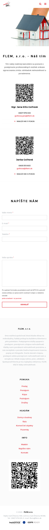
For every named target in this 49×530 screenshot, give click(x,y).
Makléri (24, 444)
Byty (25, 421)
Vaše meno (7, 212)
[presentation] (22, 249)
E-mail (5, 223)
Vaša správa (8, 257)
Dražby (24, 402)
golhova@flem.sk (24, 168)
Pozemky (24, 430)
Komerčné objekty (24, 425)
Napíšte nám (24, 448)
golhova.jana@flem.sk (24, 116)
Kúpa (24, 394)
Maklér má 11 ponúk (24, 121)
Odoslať (25, 305)
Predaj (24, 386)
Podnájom (24, 398)
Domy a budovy (24, 417)
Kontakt (24, 452)
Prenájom (24, 390)
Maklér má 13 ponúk (24, 174)
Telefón (6, 234)
